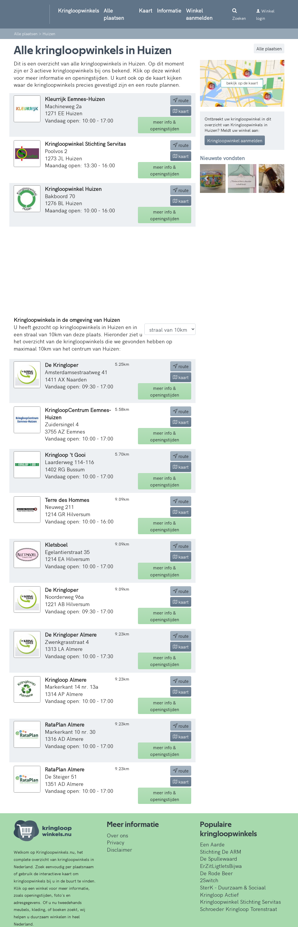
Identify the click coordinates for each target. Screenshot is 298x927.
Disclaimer (119, 849)
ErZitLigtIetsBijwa (221, 865)
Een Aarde (212, 844)
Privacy (115, 842)
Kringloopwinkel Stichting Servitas (240, 901)
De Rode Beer (216, 873)
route (181, 100)
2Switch (209, 880)
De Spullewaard (218, 858)
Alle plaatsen (114, 14)
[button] (206, 178)
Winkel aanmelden (199, 14)
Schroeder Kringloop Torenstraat (238, 908)
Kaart (145, 10)
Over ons (117, 835)
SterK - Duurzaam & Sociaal (233, 887)
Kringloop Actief (219, 894)
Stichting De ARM (220, 851)
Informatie (169, 10)
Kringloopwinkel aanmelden (234, 140)
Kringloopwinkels (78, 10)
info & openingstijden (164, 125)
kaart (181, 111)
